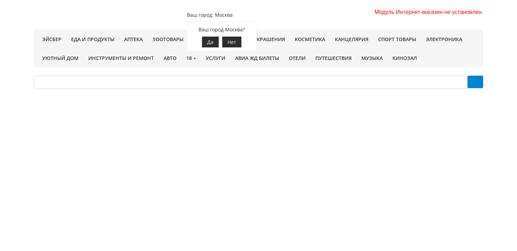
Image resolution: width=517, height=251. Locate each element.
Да (210, 42)
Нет (231, 42)
